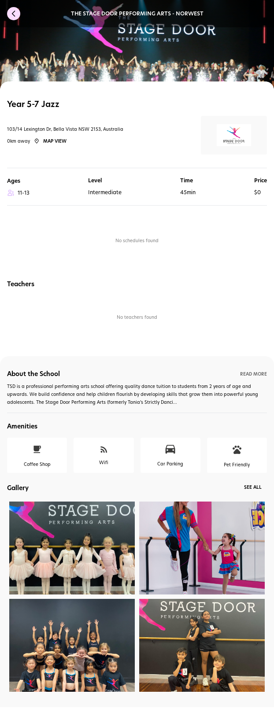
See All (253, 487)
